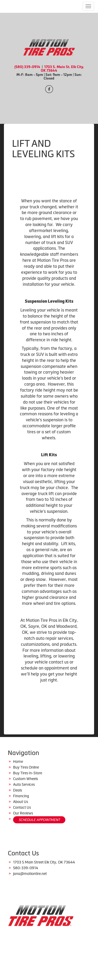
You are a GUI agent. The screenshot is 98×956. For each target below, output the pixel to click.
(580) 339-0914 (27, 67)
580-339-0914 (25, 868)
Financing (21, 796)
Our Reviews (23, 813)
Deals (17, 790)
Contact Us (22, 807)
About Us (20, 802)
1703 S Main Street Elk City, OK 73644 (44, 862)
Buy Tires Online (26, 767)
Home (18, 761)
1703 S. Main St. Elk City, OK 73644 (62, 68)
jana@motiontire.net (30, 874)
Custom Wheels (25, 779)
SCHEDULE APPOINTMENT (39, 820)
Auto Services (24, 784)
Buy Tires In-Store (27, 773)
